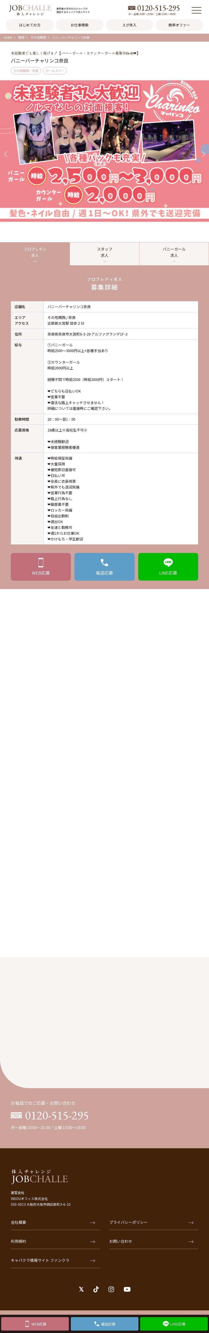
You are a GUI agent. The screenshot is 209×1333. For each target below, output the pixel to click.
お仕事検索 (80, 24)
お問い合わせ (151, 1241)
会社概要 (53, 1222)
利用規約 (53, 1241)
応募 (41, 573)
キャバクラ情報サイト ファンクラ (53, 1260)
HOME (8, 37)
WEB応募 (38, 1324)
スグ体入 (129, 24)
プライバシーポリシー (151, 1222)
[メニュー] (196, 10)
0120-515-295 (158, 8)
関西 (21, 37)
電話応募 (108, 1324)
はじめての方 (30, 24)
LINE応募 (177, 1324)
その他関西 (38, 37)
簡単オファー (179, 24)
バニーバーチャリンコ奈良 (71, 37)
